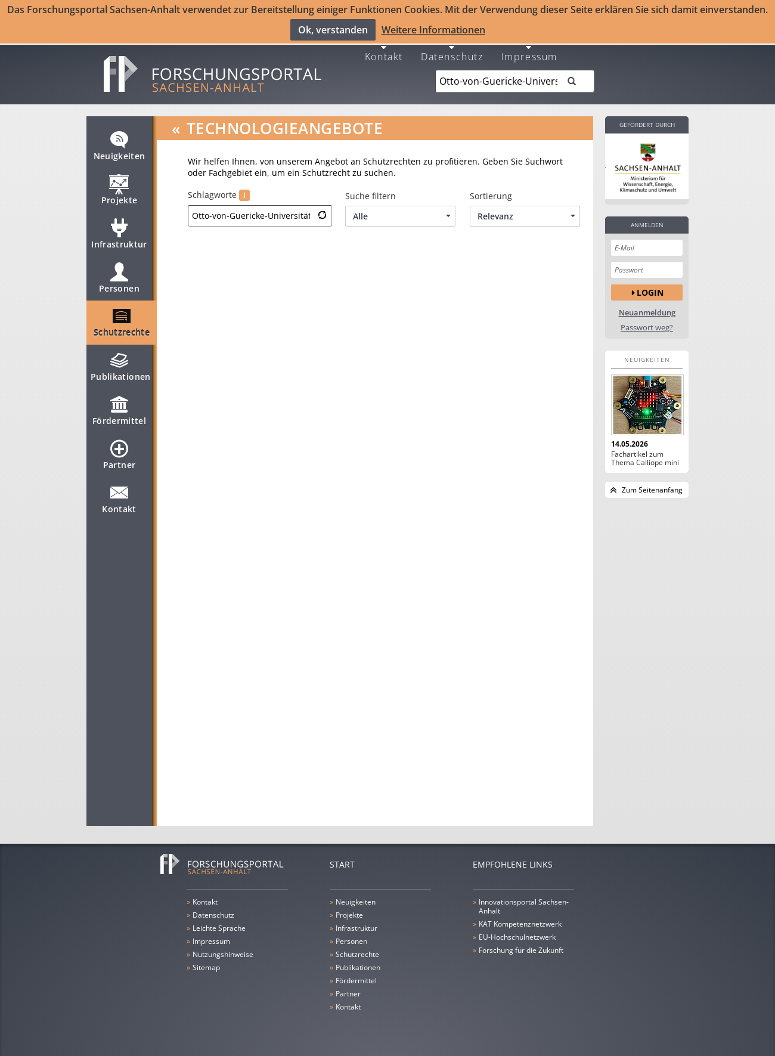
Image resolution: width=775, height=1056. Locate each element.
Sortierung (491, 195)
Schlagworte (219, 194)
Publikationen (121, 371)
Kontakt (384, 55)
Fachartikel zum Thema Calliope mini (645, 458)
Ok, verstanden (333, 29)
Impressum (529, 55)
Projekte (119, 194)
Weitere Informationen (433, 29)
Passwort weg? (647, 327)
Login (650, 292)
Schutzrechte (122, 326)
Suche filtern (370, 195)
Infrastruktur (119, 238)
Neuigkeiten (119, 150)
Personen (119, 282)
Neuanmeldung (647, 312)
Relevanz (526, 215)
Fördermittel (119, 415)
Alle (402, 215)
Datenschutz (452, 55)
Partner (119, 459)
